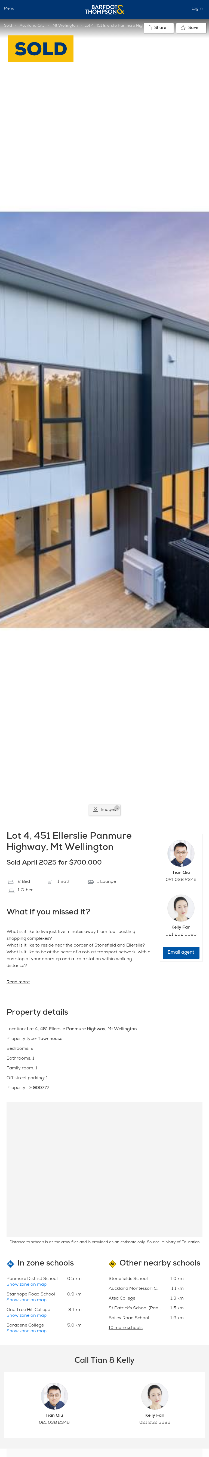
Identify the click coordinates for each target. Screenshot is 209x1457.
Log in (197, 9)
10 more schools (126, 1328)
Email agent (181, 952)
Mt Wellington (65, 26)
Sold (8, 26)
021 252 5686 (180, 935)
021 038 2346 (181, 880)
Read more (18, 982)
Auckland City (32, 26)
